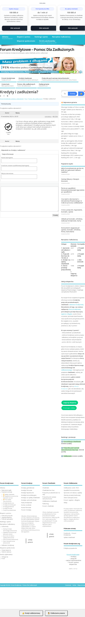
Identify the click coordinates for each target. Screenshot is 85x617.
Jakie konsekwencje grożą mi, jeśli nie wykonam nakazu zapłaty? (72, 170)
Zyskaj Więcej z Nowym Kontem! (70, 180)
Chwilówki (45, 488)
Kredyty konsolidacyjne (9, 505)
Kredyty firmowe (7, 508)
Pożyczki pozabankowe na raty (51, 493)
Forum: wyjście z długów (72, 500)
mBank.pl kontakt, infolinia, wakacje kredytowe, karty (72, 220)
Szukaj (72, 94)
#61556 (55, 116)
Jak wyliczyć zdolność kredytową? (72, 148)
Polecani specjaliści (7, 519)
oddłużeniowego (66, 370)
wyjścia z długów (66, 314)
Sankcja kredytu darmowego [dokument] (10, 529)
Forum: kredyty (26, 510)
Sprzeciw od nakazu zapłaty (73, 493)
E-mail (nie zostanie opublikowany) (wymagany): (15, 165)
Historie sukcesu (6, 552)
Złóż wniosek (15, 28)
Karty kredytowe (26, 503)
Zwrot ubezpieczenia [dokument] (9, 542)
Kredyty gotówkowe (8, 506)
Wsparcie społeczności (26, 41)
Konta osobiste (26, 505)
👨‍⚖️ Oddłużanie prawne (56, 613)
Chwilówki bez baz (48, 490)
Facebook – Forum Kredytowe (70, 534)
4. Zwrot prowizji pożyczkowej (66, 268)
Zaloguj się (5, 557)
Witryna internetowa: (7, 173)
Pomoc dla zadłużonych (26, 85)
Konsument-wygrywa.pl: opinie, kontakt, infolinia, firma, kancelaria (71, 230)
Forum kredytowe (8, 79)
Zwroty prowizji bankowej (72, 495)
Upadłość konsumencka (71, 490)
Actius (74, 585)
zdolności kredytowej (76, 305)
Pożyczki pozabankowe (9, 510)
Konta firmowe (26, 507)
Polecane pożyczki (7, 516)
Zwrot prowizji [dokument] (10, 539)
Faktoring (45, 504)
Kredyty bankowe (28, 79)
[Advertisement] (42, 601)
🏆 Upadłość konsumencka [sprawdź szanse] (10, 497)
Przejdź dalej (80, 249)
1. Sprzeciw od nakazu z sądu (65, 250)
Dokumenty (5, 526)
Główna (7, 37)
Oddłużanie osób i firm (71, 488)
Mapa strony (81, 585)
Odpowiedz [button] (48, 116)
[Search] (65, 94)
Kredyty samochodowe (29, 500)
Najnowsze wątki (6, 490)
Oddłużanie (67, 456)
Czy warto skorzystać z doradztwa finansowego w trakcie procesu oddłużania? (72, 201)
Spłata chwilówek (69, 537)
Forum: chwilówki (48, 506)
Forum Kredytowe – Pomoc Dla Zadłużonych (37, 49)
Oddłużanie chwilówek (49, 501)
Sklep (65, 503)
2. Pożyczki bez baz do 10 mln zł (65, 256)
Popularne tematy (7, 492)
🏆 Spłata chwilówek (8, 494)
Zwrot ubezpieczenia (70, 498)
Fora (26, 99)
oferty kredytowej (74, 309)
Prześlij (55, 215)
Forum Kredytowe (73, 555)
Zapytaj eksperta (74, 275)
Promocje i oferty (69, 408)
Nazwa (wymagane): (7, 157)
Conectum (8, 85)
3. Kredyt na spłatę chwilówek (65, 262)
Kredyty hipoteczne (8, 503)
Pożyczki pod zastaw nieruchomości (59, 79)
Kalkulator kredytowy (8, 545)
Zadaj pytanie (44, 85)
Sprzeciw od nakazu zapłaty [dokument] (8, 536)
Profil (3, 558)
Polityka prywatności (70, 548)
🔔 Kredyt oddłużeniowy (31, 613)
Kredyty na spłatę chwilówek (30, 498)
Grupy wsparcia (6, 550)
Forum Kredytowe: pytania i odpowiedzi (12, 99)
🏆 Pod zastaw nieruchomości (7, 500)
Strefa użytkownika (47, 42)
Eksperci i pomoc (23, 37)
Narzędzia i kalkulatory (61, 37)
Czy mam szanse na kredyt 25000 (72, 126)
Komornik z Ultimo (67, 122)
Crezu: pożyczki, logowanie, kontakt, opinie (71, 211)
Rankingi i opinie (41, 37)
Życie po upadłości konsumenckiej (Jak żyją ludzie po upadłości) (72, 190)
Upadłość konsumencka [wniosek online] (9, 533)
